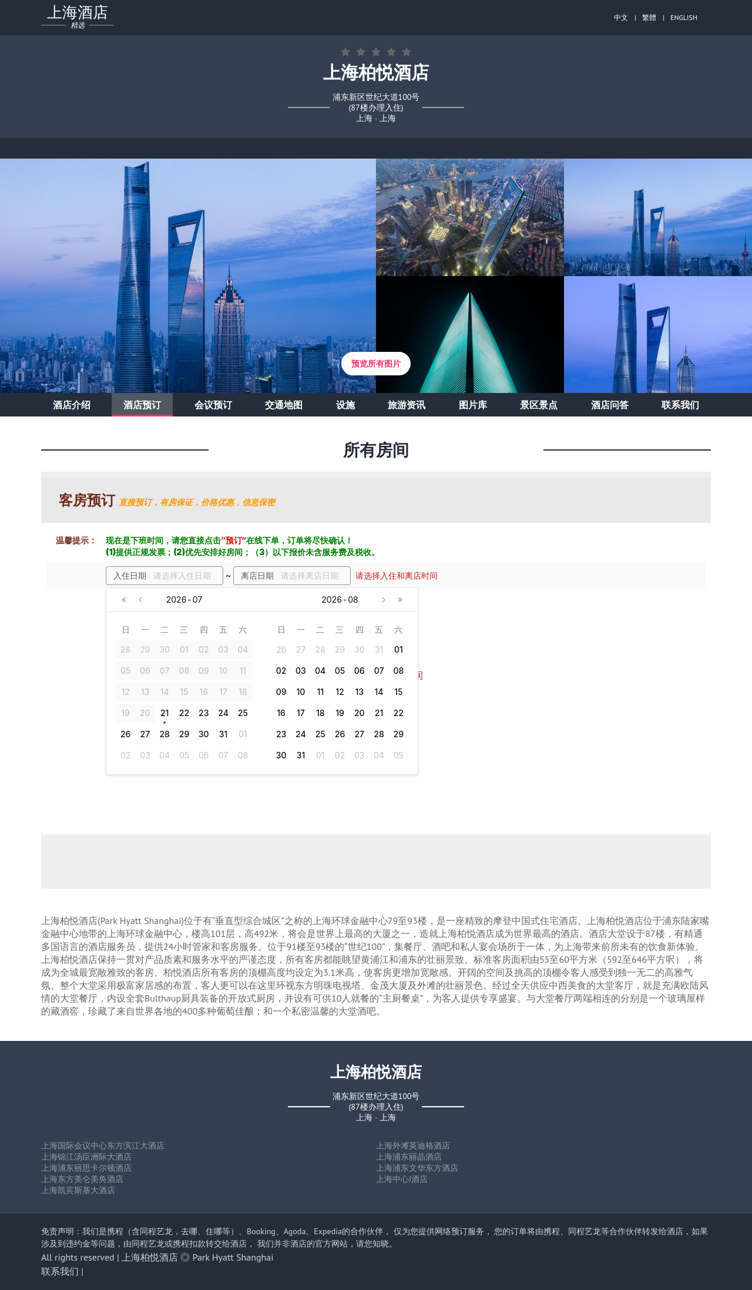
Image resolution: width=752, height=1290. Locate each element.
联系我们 (680, 405)
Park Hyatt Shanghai (233, 1257)
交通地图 (284, 405)
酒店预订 (142, 405)
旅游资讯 (406, 405)
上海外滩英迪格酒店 (413, 1145)
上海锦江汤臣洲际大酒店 (86, 1156)
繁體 (649, 17)
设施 (345, 405)
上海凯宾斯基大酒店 (78, 1190)
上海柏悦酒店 (150, 1257)
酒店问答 (610, 405)
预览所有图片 (376, 363)
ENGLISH (683, 17)
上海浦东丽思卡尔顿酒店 (86, 1168)
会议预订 (213, 405)
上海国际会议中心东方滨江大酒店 (102, 1145)
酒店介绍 (71, 405)
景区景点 (539, 405)
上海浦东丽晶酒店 (409, 1156)
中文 (621, 17)
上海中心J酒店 (402, 1179)
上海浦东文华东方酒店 (417, 1168)
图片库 (473, 405)
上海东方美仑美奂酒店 (82, 1179)
